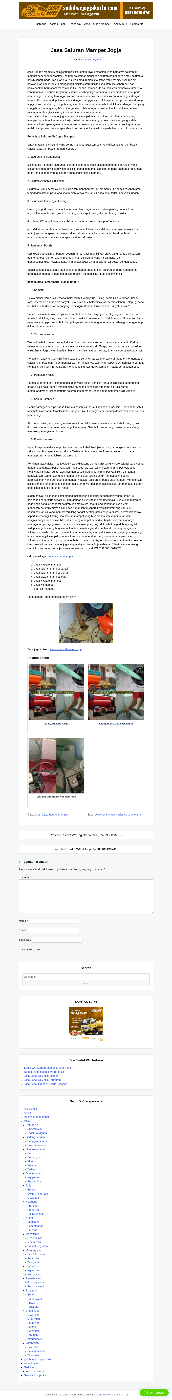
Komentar (25, 877)
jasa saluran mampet (60, 556)
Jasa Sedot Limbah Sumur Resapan (46, 1084)
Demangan (33, 1157)
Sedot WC (75, 24)
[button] (154, 1392)
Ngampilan (32, 1266)
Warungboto (34, 1339)
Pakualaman (33, 1278)
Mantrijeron (32, 1234)
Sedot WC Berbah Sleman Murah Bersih (48, 1067)
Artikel (27, 1112)
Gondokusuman (35, 1149)
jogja (27, 1121)
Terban (31, 1169)
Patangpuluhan (36, 1351)
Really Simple (102, 1394)
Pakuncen (33, 1347)
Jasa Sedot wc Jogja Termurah (42, 1079)
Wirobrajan (32, 1343)
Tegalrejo (31, 1290)
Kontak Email (57, 24)
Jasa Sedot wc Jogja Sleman (41, 1075)
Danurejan (32, 1125)
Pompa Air (136, 24)
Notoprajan (33, 1274)
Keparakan (33, 1258)
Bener (31, 1294)
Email (23, 930)
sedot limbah (31, 1363)
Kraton (30, 1217)
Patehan (32, 1230)
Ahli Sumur (120, 24)
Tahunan (32, 1335)
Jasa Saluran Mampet (97, 24)
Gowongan (33, 1197)
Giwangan (33, 1314)
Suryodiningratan (37, 1246)
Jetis (28, 1185)
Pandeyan (33, 1322)
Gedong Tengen (35, 1137)
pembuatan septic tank (37, 1359)
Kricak (31, 1302)
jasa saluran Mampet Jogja (66, 649)
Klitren (31, 1161)
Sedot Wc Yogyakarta (91, 59)
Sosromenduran (37, 1145)
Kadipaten (33, 1221)
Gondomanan (34, 1173)
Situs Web (25, 939)
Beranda (41, 24)
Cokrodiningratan (37, 1193)
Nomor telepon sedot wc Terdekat (44, 1071)
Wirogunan (33, 1262)
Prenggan (33, 1205)
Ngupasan (33, 1177)
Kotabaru (32, 1165)
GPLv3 (124, 1394)
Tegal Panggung (37, 1133)
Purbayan (33, 1209)
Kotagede (31, 1201)
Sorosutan (33, 1331)
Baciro (31, 1153)
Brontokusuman (36, 1254)
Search (86, 983)
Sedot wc (29, 1367)
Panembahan (35, 1226)
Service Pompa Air (35, 1375)
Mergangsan (33, 1250)
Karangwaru (34, 1298)
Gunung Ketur (35, 1282)
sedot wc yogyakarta (128, 814)
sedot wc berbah (35, 1371)
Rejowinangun (35, 1213)
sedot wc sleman (105, 814)
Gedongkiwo (34, 1238)
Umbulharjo (32, 1310)
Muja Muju (33, 1318)
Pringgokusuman (37, 1141)
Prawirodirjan (35, 1181)
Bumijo (31, 1189)
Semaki (31, 1326)
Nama (23, 920)
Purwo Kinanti (35, 1286)
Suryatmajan (34, 1129)
